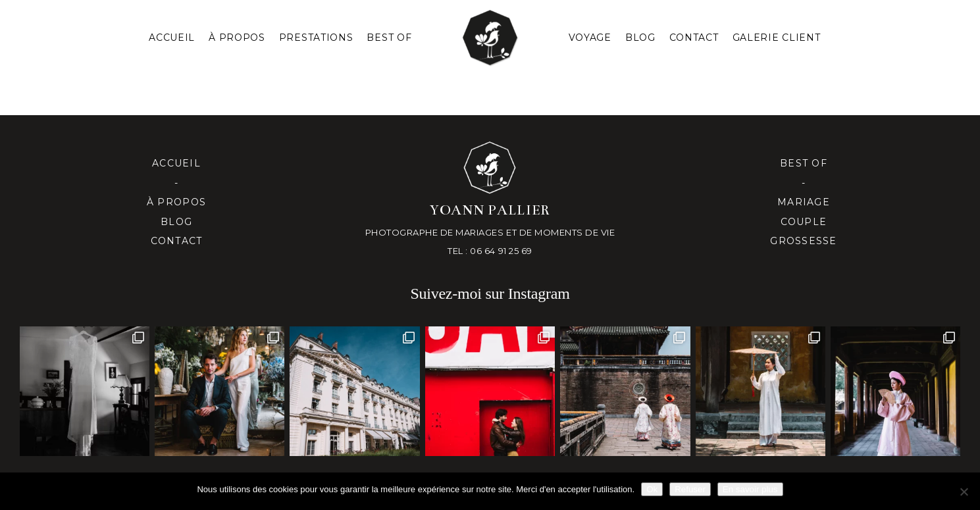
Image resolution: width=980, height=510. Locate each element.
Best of (803, 163)
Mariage (803, 202)
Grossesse (803, 241)
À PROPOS (237, 37)
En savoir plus (750, 489)
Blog (640, 37)
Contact (694, 37)
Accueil (172, 37)
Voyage (590, 37)
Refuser (690, 489)
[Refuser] (963, 491)
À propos (176, 202)
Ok (652, 489)
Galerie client (777, 37)
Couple (804, 222)
